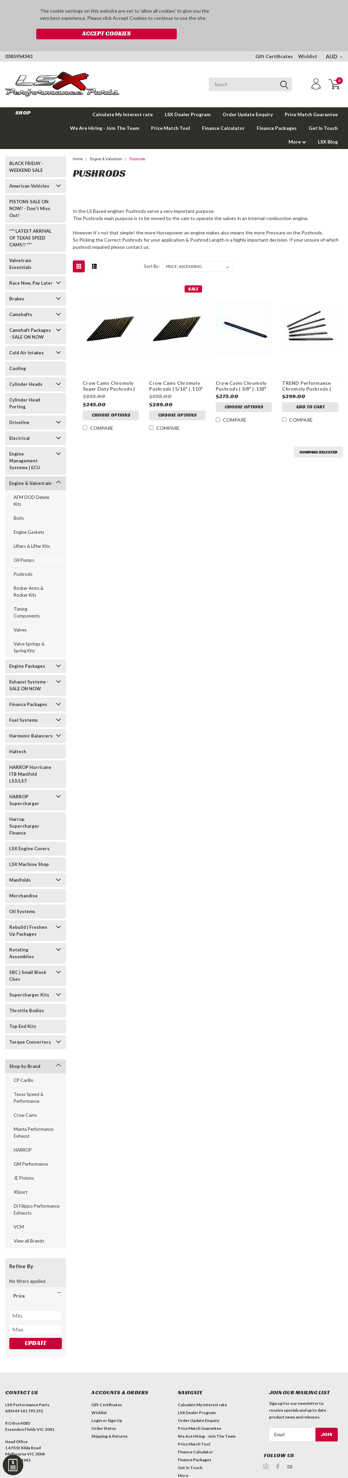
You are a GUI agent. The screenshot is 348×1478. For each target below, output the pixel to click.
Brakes (16, 283)
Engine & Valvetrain (30, 468)
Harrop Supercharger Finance (24, 810)
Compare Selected (318, 436)
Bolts (19, 502)
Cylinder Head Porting (24, 388)
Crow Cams (25, 1099)
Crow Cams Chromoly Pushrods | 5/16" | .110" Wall (176, 371)
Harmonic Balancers (31, 720)
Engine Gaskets (29, 516)
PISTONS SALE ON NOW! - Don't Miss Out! (29, 193)
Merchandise (23, 880)
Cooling (17, 353)
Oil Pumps (24, 544)
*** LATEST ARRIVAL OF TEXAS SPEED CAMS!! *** (30, 222)
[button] (35, 1280)
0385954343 (18, 41)
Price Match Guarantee (311, 99)
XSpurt (20, 1176)
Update (35, 1327)
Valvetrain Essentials (20, 248)
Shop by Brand (24, 1051)
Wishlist (307, 41)
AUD (334, 41)
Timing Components (27, 597)
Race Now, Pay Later (31, 267)
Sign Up (115, 1405)
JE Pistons (24, 1162)
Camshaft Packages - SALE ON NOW (30, 318)
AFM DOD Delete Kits (31, 485)
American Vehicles (29, 170)
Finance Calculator (223, 113)
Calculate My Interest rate (122, 99)
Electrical (19, 422)
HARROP (23, 1134)
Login (96, 1405)
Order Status (103, 1412)
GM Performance (31, 1148)
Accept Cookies (255, 15)
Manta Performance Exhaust (33, 1117)
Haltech (17, 736)
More (297, 126)
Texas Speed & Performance (28, 1082)
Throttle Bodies (26, 995)
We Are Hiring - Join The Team (104, 113)
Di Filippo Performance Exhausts (36, 1194)
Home (78, 143)
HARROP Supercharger (24, 784)
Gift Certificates (274, 41)
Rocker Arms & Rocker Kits (28, 576)
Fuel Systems (23, 704)
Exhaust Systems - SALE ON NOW (29, 670)
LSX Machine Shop (29, 849)
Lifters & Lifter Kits (32, 530)
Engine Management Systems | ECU (24, 445)
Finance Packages (277, 113)
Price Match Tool (170, 113)
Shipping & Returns (109, 1420)
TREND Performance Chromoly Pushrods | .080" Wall (306, 371)
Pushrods (23, 558)
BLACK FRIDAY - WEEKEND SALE (26, 151)
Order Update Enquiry (248, 99)
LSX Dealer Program (188, 99)
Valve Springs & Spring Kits (29, 632)
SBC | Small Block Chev (27, 960)
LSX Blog (328, 126)
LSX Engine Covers (29, 833)
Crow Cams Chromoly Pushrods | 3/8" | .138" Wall (241, 371)
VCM (19, 1211)
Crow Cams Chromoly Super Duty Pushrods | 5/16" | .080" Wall (109, 371)
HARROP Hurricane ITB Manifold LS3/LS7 (30, 758)
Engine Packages (27, 650)
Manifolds (20, 864)
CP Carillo (24, 1065)
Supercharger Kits (29, 979)
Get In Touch (323, 113)
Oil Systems (22, 896)
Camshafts (20, 299)
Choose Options (110, 402)
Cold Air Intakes (26, 337)
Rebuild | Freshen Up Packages (28, 915)
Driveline (19, 407)
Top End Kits (22, 1011)
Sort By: (152, 251)
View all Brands (29, 1225)
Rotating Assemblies (21, 938)
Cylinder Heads (25, 368)
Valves (20, 614)
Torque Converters (30, 1026)
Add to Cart (310, 392)
